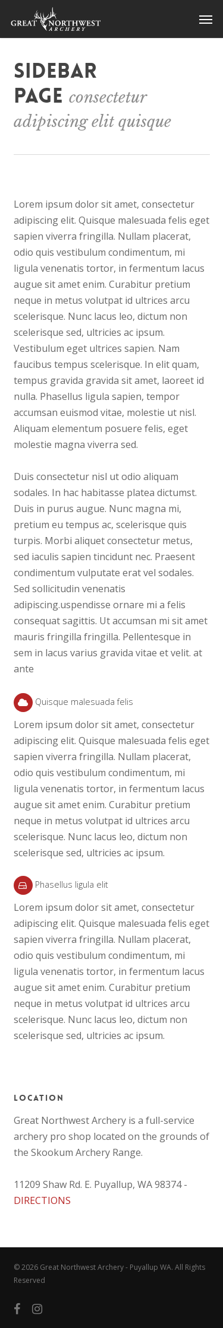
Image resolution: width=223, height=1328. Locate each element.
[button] (205, 19)
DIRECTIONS (42, 1200)
